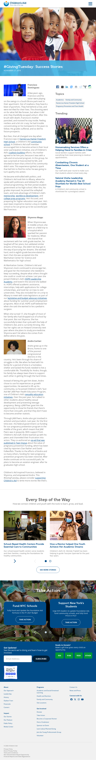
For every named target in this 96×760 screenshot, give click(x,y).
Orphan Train (8, 701)
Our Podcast (8, 720)
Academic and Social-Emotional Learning (48, 692)
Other (88, 655)
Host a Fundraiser (43, 722)
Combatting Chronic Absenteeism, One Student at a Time (72, 165)
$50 (59, 655)
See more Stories (48, 570)
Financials (7, 704)
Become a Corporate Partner (47, 719)
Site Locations (41, 703)
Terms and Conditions (11, 753)
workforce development (27, 195)
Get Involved (41, 709)
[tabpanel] (25, 534)
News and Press (75, 691)
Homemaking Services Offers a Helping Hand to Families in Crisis (73, 148)
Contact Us (73, 687)
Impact (6, 713)
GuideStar (25, 673)
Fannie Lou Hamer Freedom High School (70, 103)
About (6, 687)
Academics (60, 100)
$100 (69, 655)
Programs (40, 687)
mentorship (9, 195)
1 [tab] (46, 561)
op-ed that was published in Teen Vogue (24, 441)
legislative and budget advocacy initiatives (27, 298)
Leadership (8, 694)
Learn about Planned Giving (46, 729)
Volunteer (40, 736)
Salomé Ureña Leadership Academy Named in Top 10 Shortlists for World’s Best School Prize (72, 182)
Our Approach (9, 691)
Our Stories (8, 717)
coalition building (17, 152)
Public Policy (8, 723)
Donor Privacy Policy (10, 751)
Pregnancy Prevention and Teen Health (69, 106)
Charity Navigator (10, 673)
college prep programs (14, 198)
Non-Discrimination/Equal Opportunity (16, 755)
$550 (79, 655)
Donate (39, 712)
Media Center (8, 727)
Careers (6, 707)
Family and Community (74, 100)
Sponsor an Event (43, 725)
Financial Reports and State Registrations (17, 757)
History (6, 697)
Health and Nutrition (44, 696)
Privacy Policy (8, 749)
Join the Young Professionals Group (49, 732)
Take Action (25, 619)
